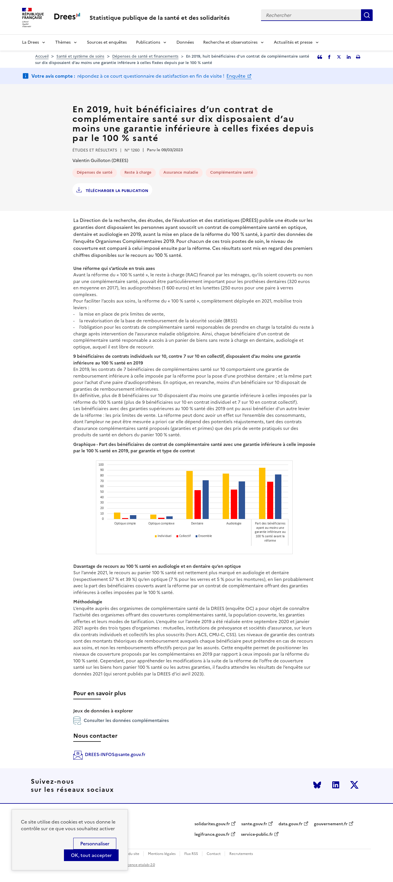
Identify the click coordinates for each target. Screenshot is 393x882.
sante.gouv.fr (254, 824)
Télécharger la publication (116, 190)
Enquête (236, 75)
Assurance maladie (180, 172)
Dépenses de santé (94, 172)
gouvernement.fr (331, 824)
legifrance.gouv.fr (212, 834)
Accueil (42, 56)
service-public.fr (257, 834)
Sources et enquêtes (107, 42)
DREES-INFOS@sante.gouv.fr (115, 754)
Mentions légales (162, 853)
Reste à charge (137, 172)
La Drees (30, 42)
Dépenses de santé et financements (145, 56)
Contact (214, 853)
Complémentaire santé (231, 172)
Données (185, 42)
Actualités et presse (293, 42)
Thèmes (63, 42)
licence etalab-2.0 (140, 864)
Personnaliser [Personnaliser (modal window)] (94, 843)
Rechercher (367, 15)
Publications (148, 42)
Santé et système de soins (80, 56)
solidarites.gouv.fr (212, 824)
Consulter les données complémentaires (121, 720)
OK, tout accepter (91, 855)
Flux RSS (191, 853)
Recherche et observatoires (230, 42)
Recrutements (241, 853)
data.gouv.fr (290, 824)
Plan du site (129, 853)
